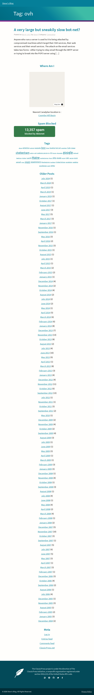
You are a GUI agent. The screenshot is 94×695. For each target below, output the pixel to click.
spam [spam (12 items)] (27, 161)
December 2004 (45, 620)
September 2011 (45, 410)
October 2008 (45, 482)
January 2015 (45, 276)
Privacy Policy (87, 691)
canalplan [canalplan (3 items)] (64, 148)
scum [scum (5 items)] (76, 158)
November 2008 (45, 477)
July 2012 (45, 397)
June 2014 (45, 303)
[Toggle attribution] (62, 104)
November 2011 (45, 401)
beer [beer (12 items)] (43, 147)
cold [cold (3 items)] (35, 153)
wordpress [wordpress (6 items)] (43, 166)
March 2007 (45, 567)
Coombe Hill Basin (47, 115)
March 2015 (45, 267)
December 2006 (45, 576)
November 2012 (45, 384)
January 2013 (45, 375)
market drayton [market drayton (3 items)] (44, 158)
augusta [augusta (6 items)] (38, 148)
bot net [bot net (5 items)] (58, 148)
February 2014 (45, 321)
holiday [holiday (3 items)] (24, 158)
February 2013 (45, 370)
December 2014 (45, 281)
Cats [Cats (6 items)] (69, 148)
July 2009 (45, 442)
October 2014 (45, 290)
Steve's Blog (8, 3)
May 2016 (45, 236)
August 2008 (45, 491)
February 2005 (45, 612)
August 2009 (45, 437)
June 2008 (45, 500)
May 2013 (45, 357)
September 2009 (45, 433)
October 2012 (45, 388)
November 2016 (45, 227)
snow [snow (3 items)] (22, 162)
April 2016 (45, 241)
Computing (51, 34)
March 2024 (45, 182)
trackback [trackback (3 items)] (53, 162)
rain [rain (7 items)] (67, 158)
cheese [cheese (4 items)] (73, 148)
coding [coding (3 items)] (32, 153)
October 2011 (45, 406)
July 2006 (45, 594)
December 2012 (45, 379)
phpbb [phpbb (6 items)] (59, 158)
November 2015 (45, 245)
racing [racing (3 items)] (63, 158)
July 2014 (45, 299)
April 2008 (45, 509)
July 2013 (45, 348)
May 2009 (45, 451)
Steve (35, 34)
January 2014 (45, 326)
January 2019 (45, 196)
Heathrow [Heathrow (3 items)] (19, 158)
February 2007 (45, 571)
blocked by (34, 131)
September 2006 (45, 585)
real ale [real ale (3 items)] (71, 158)
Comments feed (47, 643)
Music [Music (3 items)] (50, 158)
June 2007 (45, 553)
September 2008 (45, 486)
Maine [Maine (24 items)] (36, 157)
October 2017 (45, 200)
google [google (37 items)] (68, 152)
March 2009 (45, 460)
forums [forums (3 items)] (54, 153)
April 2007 (45, 562)
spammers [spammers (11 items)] (36, 162)
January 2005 (45, 616)
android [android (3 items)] (32, 148)
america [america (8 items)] (26, 148)
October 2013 (45, 339)
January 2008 (45, 522)
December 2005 (45, 598)
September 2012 (45, 393)
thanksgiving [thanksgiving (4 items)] (46, 162)
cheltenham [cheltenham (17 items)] (22, 152)
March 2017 (45, 218)
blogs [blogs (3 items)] (47, 148)
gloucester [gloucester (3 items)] (60, 153)
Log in (47, 634)
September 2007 (45, 540)
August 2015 (45, 254)
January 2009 (45, 469)
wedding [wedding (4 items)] (75, 162)
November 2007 (45, 531)
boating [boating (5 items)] (52, 148)
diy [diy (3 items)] (49, 153)
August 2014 (45, 294)
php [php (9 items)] (54, 158)
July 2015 (45, 258)
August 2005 (45, 607)
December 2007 (45, 527)
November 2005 (45, 603)
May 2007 (45, 558)
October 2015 (45, 250)
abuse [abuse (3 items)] (20, 148)
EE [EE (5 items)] (51, 153)
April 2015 (45, 263)
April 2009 (45, 455)
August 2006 (45, 589)
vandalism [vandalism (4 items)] (69, 162)
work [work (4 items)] (48, 166)
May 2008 (45, 504)
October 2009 (45, 428)
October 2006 (45, 580)
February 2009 (45, 464)
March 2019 (45, 191)
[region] (47, 89)
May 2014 (45, 308)
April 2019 (45, 187)
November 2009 (45, 424)
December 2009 (45, 419)
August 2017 (45, 205)
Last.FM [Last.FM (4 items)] (29, 158)
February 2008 (45, 518)
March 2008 (45, 513)
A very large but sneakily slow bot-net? (47, 29)
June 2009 (45, 446)
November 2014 (45, 285)
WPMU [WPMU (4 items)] (53, 166)
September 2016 (45, 232)
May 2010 (45, 415)
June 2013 (45, 352)
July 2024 (45, 178)
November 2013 (45, 334)
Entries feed (47, 638)
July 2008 (45, 495)
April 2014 (45, 312)
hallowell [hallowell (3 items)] (75, 153)
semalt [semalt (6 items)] (18, 162)
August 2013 (45, 343)
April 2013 (45, 361)
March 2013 (45, 366)
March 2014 (45, 317)
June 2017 (45, 209)
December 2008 (45, 473)
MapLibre (57, 104)
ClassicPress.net (47, 647)
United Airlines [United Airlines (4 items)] (60, 162)
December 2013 (45, 330)
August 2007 (45, 545)
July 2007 (45, 549)
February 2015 (45, 272)
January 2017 (45, 223)
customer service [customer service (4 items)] (42, 153)
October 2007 (45, 536)
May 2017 (45, 214)
